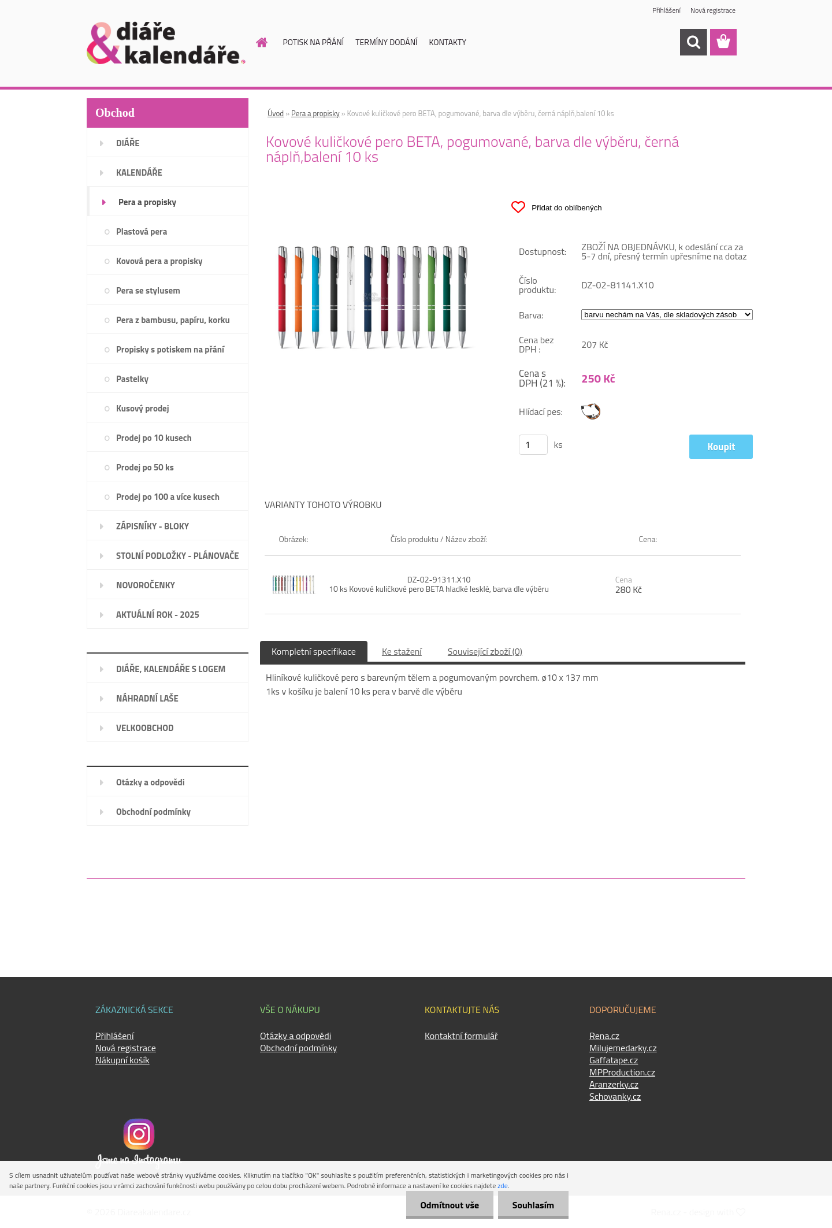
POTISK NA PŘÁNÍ (313, 42)
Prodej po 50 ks (145, 467)
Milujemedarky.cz (623, 1048)
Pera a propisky (147, 202)
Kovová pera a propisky (159, 261)
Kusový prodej (142, 408)
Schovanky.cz (615, 1096)
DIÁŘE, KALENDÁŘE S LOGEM (170, 669)
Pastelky (132, 378)
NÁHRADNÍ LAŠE (147, 698)
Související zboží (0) (485, 651)
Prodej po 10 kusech (154, 437)
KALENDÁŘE (139, 172)
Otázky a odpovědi (150, 782)
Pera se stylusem (148, 290)
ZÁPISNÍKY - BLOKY (152, 526)
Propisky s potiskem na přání (170, 349)
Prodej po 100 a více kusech (168, 496)
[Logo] (166, 43)
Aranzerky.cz (613, 1084)
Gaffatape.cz (613, 1060)
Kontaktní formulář (461, 1035)
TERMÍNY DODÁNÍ (386, 42)
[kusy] (533, 445)
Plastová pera (141, 231)
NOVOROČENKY (145, 585)
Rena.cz (604, 1035)
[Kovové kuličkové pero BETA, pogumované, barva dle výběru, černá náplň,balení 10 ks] (373, 195)
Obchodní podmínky (153, 811)
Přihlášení (666, 10)
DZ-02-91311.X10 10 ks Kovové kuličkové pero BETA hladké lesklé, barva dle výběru (439, 584)
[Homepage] (255, 42)
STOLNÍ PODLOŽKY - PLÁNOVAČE (177, 555)
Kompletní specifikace (314, 651)
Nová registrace (713, 10)
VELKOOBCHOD (145, 727)
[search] (693, 42)
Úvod (276, 113)
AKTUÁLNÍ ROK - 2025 (157, 614)
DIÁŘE (128, 143)
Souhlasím (533, 1205)
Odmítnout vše (449, 1205)
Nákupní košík (122, 1060)
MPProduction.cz (622, 1072)
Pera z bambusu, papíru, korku (173, 320)
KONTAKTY (447, 42)
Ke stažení (402, 651)
